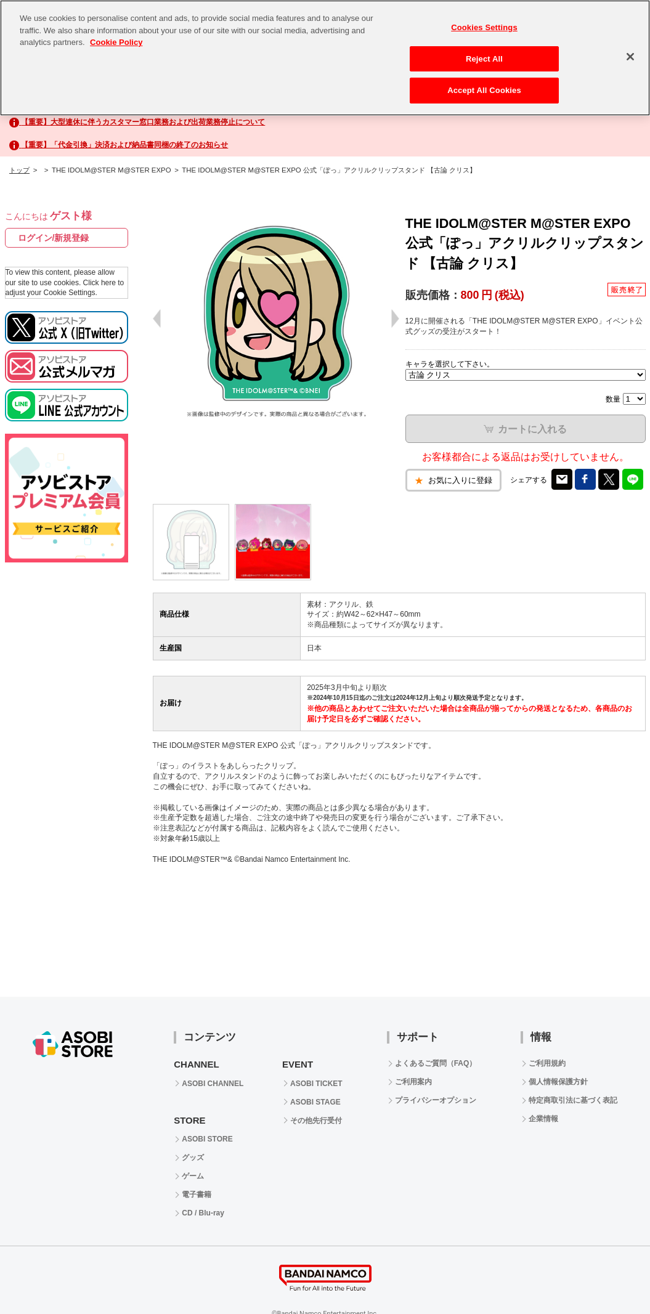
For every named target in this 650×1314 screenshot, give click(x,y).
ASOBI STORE (207, 1139)
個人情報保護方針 (558, 1081)
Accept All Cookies (484, 90)
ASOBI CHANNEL (212, 1083)
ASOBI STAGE (315, 1102)
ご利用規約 (547, 1063)
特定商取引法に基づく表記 (573, 1100)
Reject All (484, 58)
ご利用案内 (413, 1081)
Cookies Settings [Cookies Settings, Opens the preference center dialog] (484, 27)
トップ (19, 170)
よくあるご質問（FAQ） (436, 1063)
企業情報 (543, 1118)
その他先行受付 (316, 1120)
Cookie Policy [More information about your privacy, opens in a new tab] (116, 42)
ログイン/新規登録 (53, 238)
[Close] (630, 56)
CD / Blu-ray (203, 1213)
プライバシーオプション (435, 1100)
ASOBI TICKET (316, 1083)
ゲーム (193, 1176)
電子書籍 (196, 1194)
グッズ (193, 1157)
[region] (325, 58)
